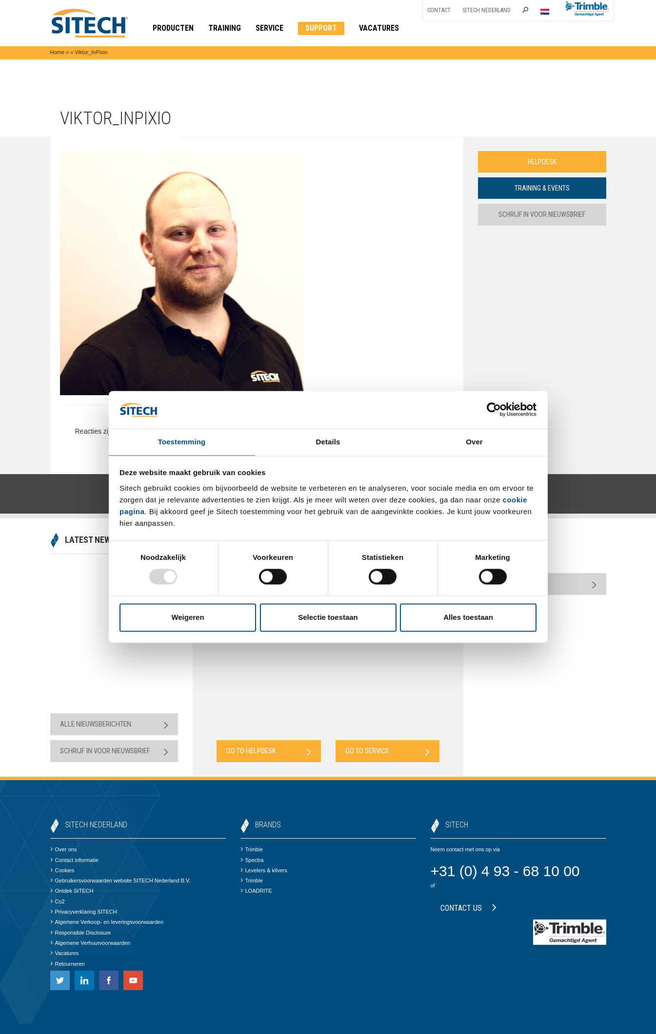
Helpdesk (542, 161)
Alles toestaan (468, 617)
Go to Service (387, 751)
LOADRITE (256, 891)
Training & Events (542, 188)
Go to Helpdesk (268, 751)
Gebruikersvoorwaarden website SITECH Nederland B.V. (120, 880)
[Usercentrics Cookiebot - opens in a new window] (494, 409)
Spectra (252, 860)
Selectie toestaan (328, 617)
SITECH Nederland (486, 10)
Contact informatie (74, 860)
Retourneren (67, 964)
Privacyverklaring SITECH (83, 912)
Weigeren (187, 617)
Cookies (62, 870)
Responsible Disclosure (80, 933)
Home (57, 52)
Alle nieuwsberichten (114, 724)
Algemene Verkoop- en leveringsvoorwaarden (107, 922)
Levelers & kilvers (263, 870)
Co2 (57, 901)
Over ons (63, 849)
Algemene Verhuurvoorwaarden (90, 943)
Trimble (251, 849)
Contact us (468, 908)
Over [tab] (474, 441)
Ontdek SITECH (72, 891)
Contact (439, 10)
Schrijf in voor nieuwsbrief (542, 215)
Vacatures (64, 953)
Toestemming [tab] (182, 441)
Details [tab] (328, 441)
